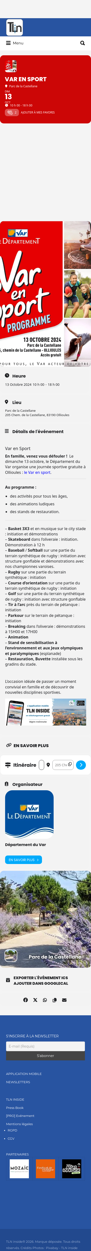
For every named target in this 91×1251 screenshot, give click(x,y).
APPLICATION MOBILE (24, 1074)
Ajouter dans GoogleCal (41, 983)
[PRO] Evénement (20, 1116)
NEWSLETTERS (18, 1082)
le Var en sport (37, 472)
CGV (11, 1138)
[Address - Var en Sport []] (41, 765)
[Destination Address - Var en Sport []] (63, 765)
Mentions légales (19, 1124)
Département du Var (25, 844)
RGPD (12, 1130)
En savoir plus (23, 860)
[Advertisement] (45, 173)
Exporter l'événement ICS (41, 978)
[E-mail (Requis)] (45, 1046)
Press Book (15, 1108)
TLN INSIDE (15, 1099)
